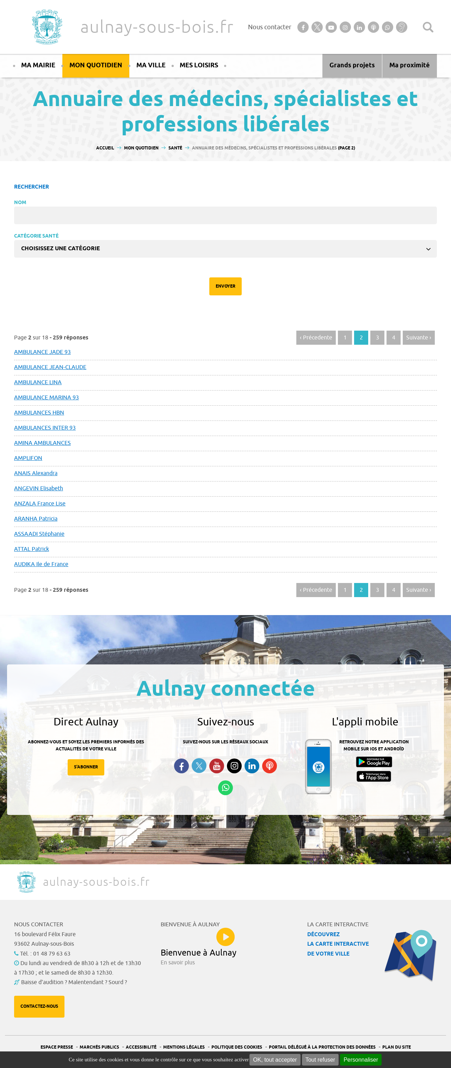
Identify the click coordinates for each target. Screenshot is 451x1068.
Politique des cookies (236, 1047)
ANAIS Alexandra (35, 473)
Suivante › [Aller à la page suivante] (418, 337)
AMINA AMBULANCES (42, 443)
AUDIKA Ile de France (41, 564)
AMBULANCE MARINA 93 (46, 397)
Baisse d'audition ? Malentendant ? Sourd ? (74, 982)
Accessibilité (141, 1047)
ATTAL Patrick (31, 549)
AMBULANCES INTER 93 (45, 427)
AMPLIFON (28, 458)
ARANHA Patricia (35, 518)
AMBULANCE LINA (38, 382)
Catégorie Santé (36, 236)
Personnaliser (361, 1060)
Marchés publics (99, 1047)
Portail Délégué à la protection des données (322, 1047)
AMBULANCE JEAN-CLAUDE (50, 367)
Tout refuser (320, 1060)
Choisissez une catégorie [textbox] (60, 248)
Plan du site (396, 1047)
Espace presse (57, 1047)
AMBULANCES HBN (39, 412)
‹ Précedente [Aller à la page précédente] (316, 337)
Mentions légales (184, 1047)
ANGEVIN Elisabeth (38, 488)
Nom (20, 203)
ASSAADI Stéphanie (39, 534)
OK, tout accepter (275, 1060)
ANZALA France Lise (40, 503)
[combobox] (225, 249)
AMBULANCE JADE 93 (42, 352)
